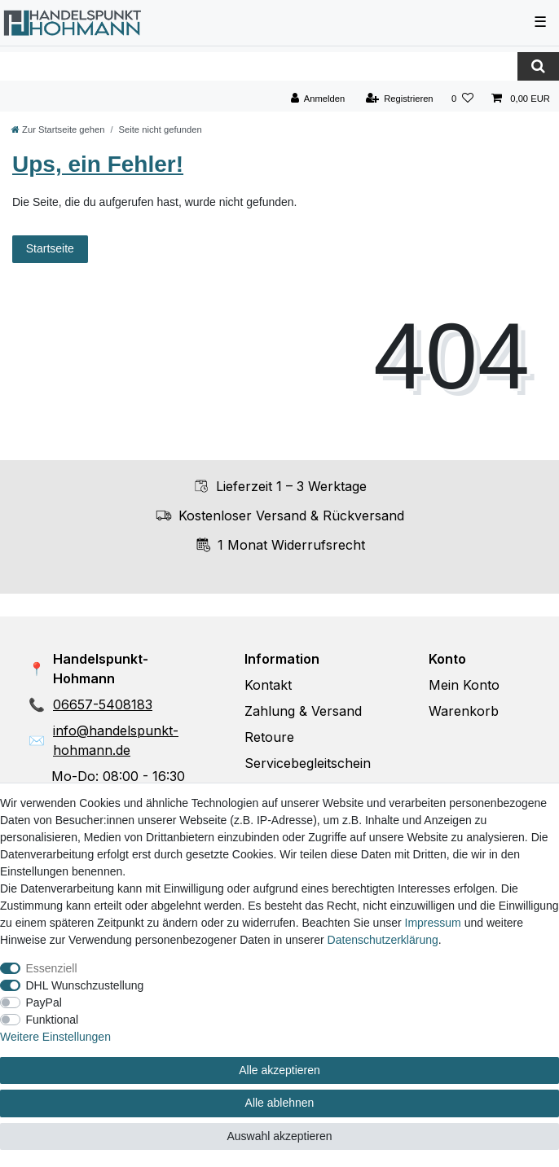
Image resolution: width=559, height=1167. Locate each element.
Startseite (50, 248)
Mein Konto (464, 685)
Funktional (52, 1019)
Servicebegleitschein (307, 763)
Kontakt (268, 685)
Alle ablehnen (280, 1102)
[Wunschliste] (462, 99)
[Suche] (538, 66)
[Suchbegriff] (258, 66)
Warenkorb (464, 711)
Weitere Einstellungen (55, 1036)
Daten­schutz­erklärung (383, 939)
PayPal (44, 1002)
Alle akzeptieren (279, 1070)
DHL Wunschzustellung (85, 985)
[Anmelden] (318, 99)
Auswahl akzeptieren (279, 1136)
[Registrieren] (399, 99)
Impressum (433, 922)
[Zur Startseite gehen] (57, 129)
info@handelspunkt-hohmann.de (115, 740)
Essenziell (51, 968)
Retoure (269, 737)
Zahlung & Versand (303, 711)
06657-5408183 (102, 704)
